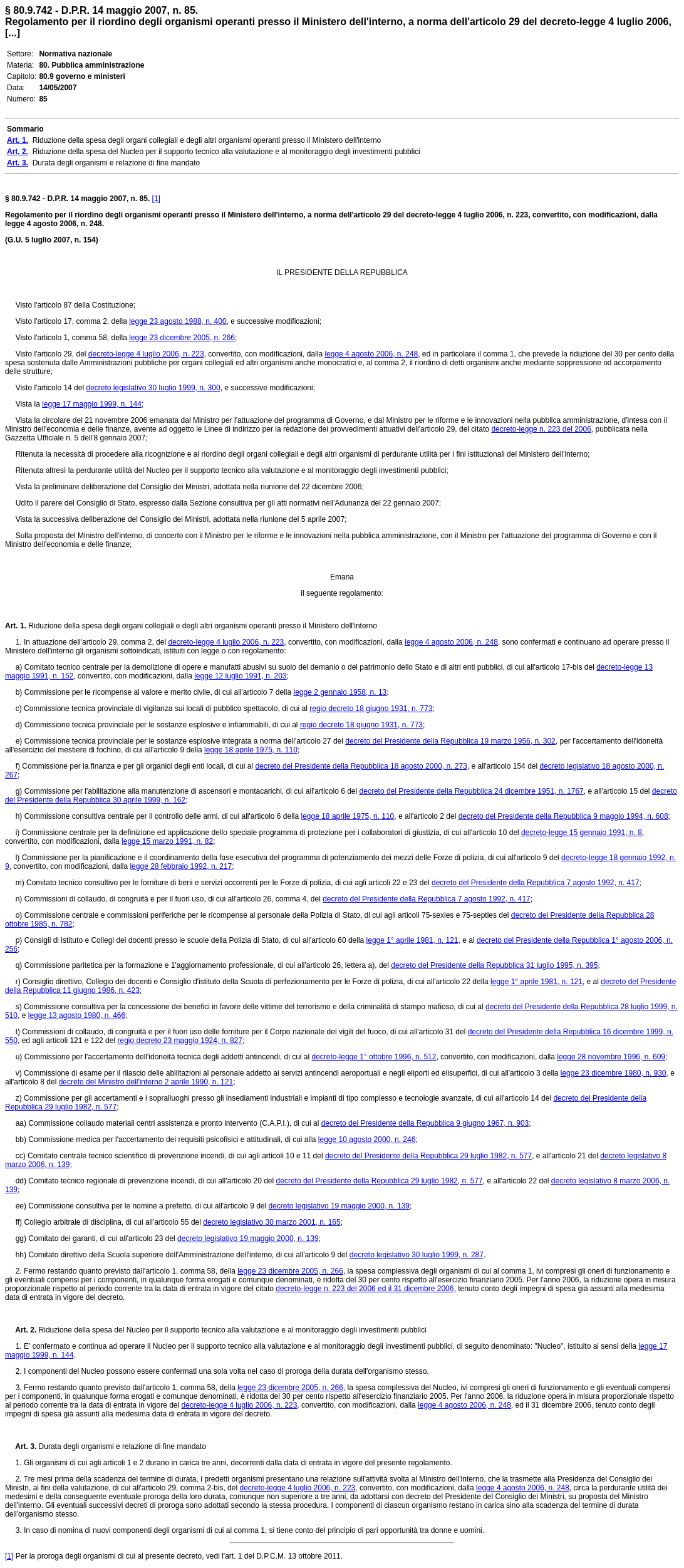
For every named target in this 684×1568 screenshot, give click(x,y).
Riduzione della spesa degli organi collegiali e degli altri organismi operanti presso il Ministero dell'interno (201, 625)
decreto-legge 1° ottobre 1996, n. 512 (374, 1056)
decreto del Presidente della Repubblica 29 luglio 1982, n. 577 (428, 1155)
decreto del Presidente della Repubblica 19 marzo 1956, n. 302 (450, 741)
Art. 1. (15, 625)
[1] (156, 198)
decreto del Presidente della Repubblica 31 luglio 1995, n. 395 (494, 965)
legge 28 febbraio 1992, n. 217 (181, 866)
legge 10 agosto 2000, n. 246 (366, 1139)
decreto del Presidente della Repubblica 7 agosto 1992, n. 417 (536, 882)
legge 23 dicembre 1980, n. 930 (613, 1073)
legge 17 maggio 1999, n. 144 (92, 404)
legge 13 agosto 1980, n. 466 (76, 1015)
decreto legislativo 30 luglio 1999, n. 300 (153, 387)
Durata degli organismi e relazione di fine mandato (121, 1446)
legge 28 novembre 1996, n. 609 (611, 1056)
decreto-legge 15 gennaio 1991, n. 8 (581, 832)
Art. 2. (20, 1330)
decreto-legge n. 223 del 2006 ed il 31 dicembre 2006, (366, 1288)
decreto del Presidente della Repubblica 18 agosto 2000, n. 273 (361, 766)
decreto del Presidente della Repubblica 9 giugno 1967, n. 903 (425, 1123)
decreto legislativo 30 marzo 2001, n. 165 (271, 1222)
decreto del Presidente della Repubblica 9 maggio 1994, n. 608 (563, 816)
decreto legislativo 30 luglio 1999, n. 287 (417, 1254)
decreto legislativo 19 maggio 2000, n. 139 (339, 1206)
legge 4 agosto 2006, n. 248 (371, 354)
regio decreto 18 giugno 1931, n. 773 (370, 708)
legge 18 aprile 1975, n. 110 (251, 749)
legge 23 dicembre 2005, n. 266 (182, 337)
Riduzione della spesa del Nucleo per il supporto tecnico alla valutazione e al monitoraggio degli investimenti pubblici (231, 1330)
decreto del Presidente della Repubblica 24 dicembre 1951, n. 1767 (472, 791)
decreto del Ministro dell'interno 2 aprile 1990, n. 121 (146, 1081)
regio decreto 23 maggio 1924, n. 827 (179, 1040)
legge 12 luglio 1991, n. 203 (240, 676)
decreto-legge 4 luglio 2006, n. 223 (146, 354)
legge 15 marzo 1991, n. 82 (167, 841)
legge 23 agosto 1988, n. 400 (177, 321)
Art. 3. (20, 1446)
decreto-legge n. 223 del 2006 (541, 429)
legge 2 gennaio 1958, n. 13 (339, 692)
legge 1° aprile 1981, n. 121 (412, 940)
